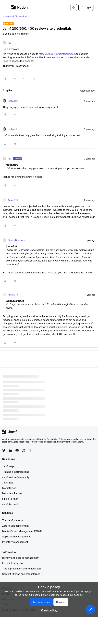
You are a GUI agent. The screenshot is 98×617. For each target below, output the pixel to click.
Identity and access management (20, 557)
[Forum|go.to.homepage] (19, 7)
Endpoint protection (13, 563)
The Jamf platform (12, 520)
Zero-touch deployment (15, 525)
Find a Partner (10, 498)
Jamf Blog (8, 482)
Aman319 (13, 200)
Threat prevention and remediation (21, 568)
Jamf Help (8, 466)
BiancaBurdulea (16, 240)
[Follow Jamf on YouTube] (17, 450)
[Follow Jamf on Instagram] (23, 450)
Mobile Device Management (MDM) (22, 531)
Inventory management (15, 541)
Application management (16, 536)
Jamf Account (10, 504)
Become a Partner (12, 493)
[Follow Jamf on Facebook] (30, 450)
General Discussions (16, 16)
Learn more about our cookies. (66, 594)
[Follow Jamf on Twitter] (4, 450)
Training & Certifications (15, 471)
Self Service (9, 552)
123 (9, 42)
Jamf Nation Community (15, 477)
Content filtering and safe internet (21, 573)
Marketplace (9, 488)
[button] (7, 8)
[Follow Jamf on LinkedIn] (10, 450)
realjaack (13, 100)
